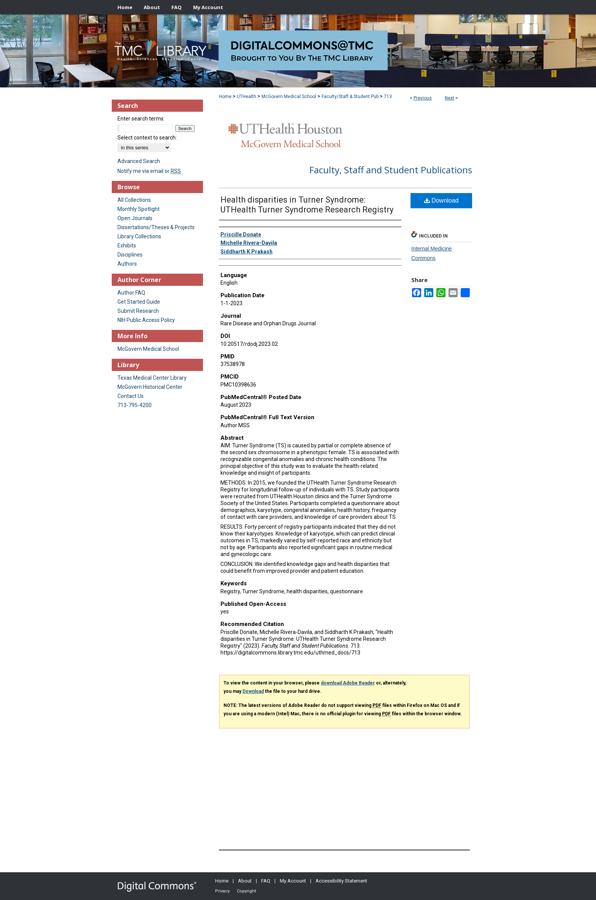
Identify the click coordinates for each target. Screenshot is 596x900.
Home (225, 96)
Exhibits (126, 245)
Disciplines (130, 255)
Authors (127, 264)
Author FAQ (131, 293)
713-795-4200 (134, 405)
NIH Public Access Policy (146, 320)
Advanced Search (138, 161)
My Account (293, 881)
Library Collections (139, 236)
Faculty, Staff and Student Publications (390, 169)
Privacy (222, 891)
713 (388, 96)
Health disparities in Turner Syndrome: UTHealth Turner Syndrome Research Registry (306, 204)
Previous (423, 98)
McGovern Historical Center (149, 387)
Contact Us (130, 396)
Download (441, 200)
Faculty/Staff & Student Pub (350, 96)
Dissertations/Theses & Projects (156, 227)
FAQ (265, 881)
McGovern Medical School (289, 96)
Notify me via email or (149, 171)
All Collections (134, 200)
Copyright (246, 891)
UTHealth (246, 96)
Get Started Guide (138, 302)
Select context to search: (147, 138)
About (245, 881)
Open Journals (134, 218)
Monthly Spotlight (138, 209)
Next (449, 98)
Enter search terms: (141, 119)
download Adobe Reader (348, 683)
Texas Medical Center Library (152, 378)
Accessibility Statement (341, 881)
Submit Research (138, 311)
